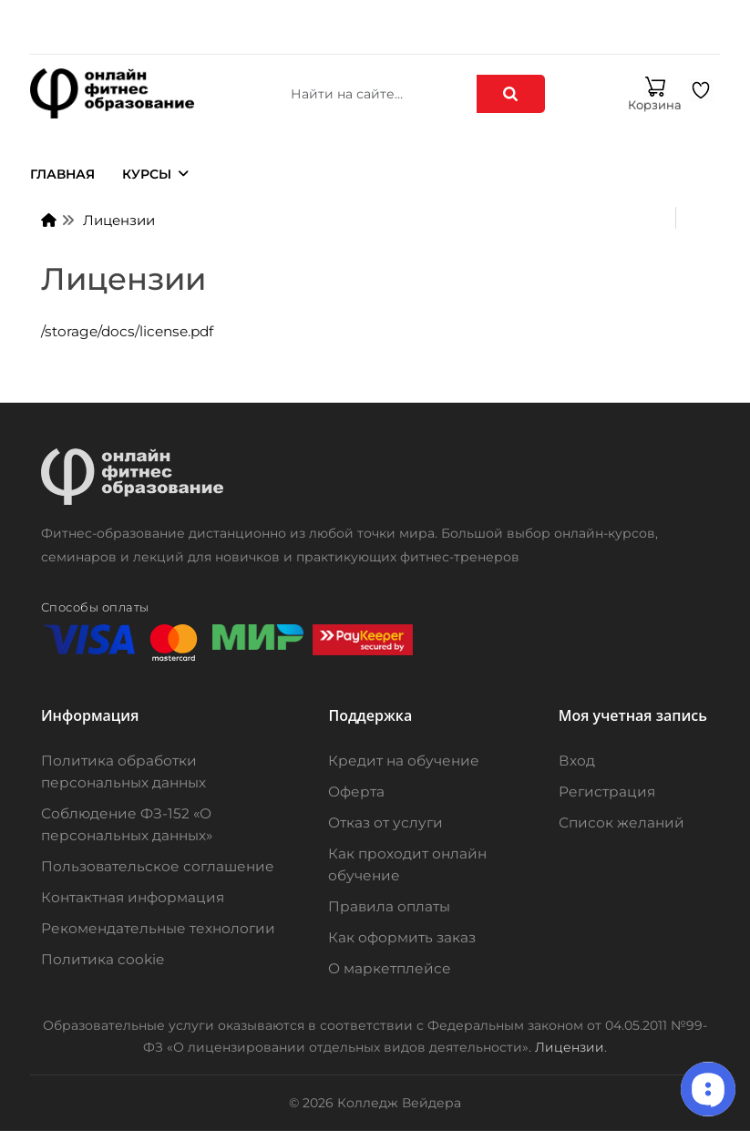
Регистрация (607, 791)
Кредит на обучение (403, 760)
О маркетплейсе (389, 968)
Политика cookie (102, 959)
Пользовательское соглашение (157, 866)
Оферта (356, 791)
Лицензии (119, 220)
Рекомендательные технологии (158, 928)
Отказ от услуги (385, 822)
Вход (577, 760)
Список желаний (621, 822)
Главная (62, 174)
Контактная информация (132, 897)
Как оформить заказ (402, 937)
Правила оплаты (389, 906)
